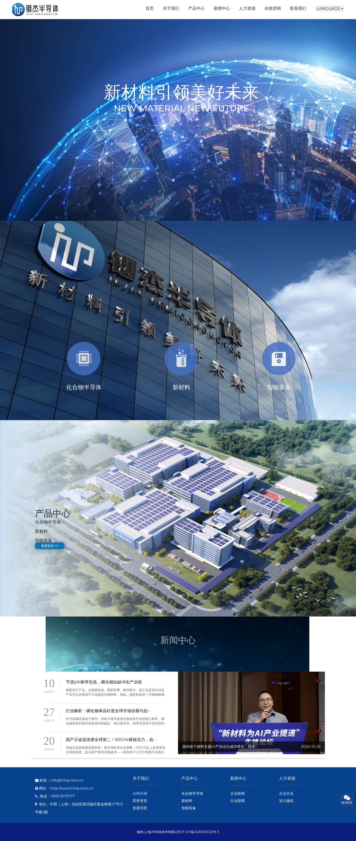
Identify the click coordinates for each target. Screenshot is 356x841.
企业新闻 (237, 793)
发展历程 (140, 808)
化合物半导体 (192, 793)
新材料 (186, 801)
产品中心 (196, 8)
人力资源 (247, 8)
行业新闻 (237, 801)
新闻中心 (222, 8)
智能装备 (188, 808)
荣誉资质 (140, 801)
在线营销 (273, 8)
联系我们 (298, 8)
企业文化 (286, 793)
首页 (150, 8)
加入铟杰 (286, 801)
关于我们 (171, 8)
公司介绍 (140, 793)
